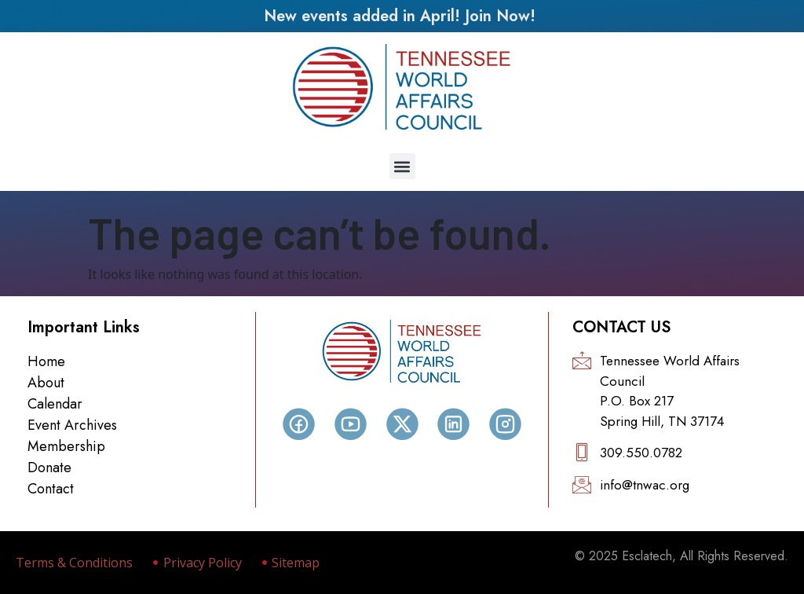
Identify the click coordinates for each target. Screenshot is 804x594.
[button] (402, 166)
